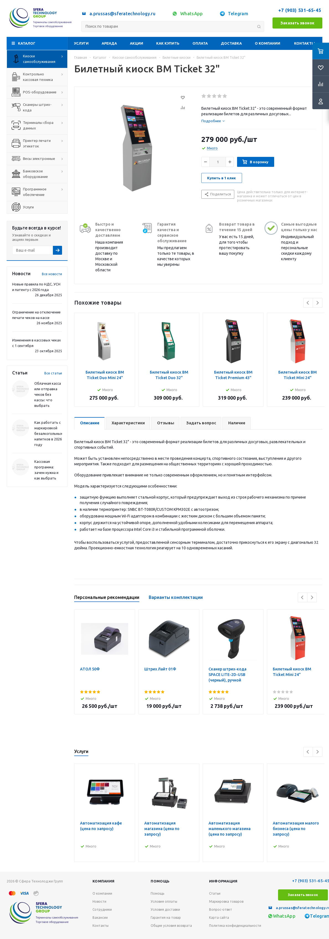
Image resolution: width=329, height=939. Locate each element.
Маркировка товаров (226, 901)
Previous (308, 302)
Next (317, 302)
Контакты (304, 43)
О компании (267, 43)
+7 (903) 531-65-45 (300, 10)
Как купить (167, 43)
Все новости (52, 274)
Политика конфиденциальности (235, 925)
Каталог (26, 43)
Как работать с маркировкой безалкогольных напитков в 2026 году (48, 433)
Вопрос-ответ (220, 909)
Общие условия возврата (171, 925)
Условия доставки (165, 909)
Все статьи (53, 373)
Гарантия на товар (166, 917)
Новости (99, 901)
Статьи (214, 893)
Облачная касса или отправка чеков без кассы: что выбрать (47, 394)
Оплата (200, 43)
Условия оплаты (164, 901)
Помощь (160, 881)
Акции (136, 43)
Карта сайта (219, 917)
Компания (103, 881)
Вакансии (100, 917)
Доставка (231, 43)
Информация (223, 881)
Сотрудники (102, 909)
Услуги (81, 43)
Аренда (109, 43)
